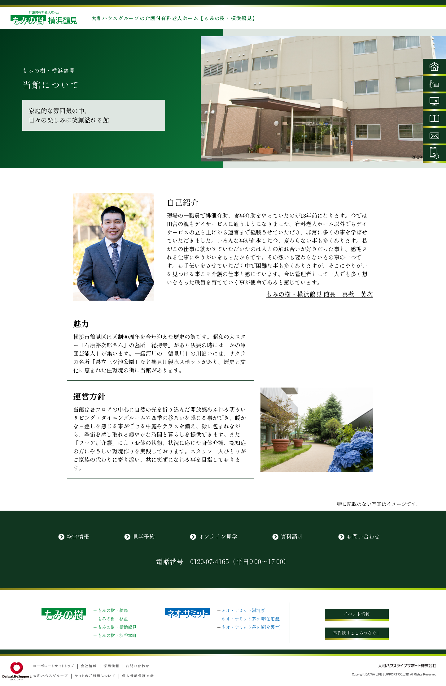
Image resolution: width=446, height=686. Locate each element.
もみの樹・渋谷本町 (117, 635)
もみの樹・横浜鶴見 (117, 627)
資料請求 (292, 536)
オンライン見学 (217, 536)
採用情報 (111, 666)
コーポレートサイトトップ (53, 666)
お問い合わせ (363, 536)
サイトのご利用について (95, 676)
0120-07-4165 (209, 561)
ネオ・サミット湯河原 (243, 610)
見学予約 (144, 536)
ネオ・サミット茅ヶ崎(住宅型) (251, 618)
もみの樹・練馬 (113, 610)
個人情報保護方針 (138, 676)
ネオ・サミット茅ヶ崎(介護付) (251, 627)
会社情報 (89, 666)
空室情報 (78, 536)
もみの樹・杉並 (113, 618)
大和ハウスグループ (50, 676)
